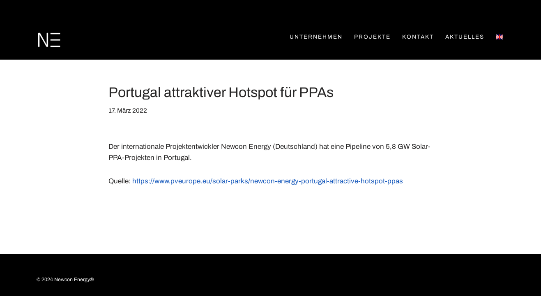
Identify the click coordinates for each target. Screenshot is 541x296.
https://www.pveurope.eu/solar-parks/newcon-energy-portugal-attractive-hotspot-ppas (267, 181)
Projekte (372, 37)
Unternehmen (316, 37)
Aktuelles (464, 37)
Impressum (94, 273)
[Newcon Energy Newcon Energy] (49, 40)
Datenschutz (143, 273)
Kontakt (418, 37)
